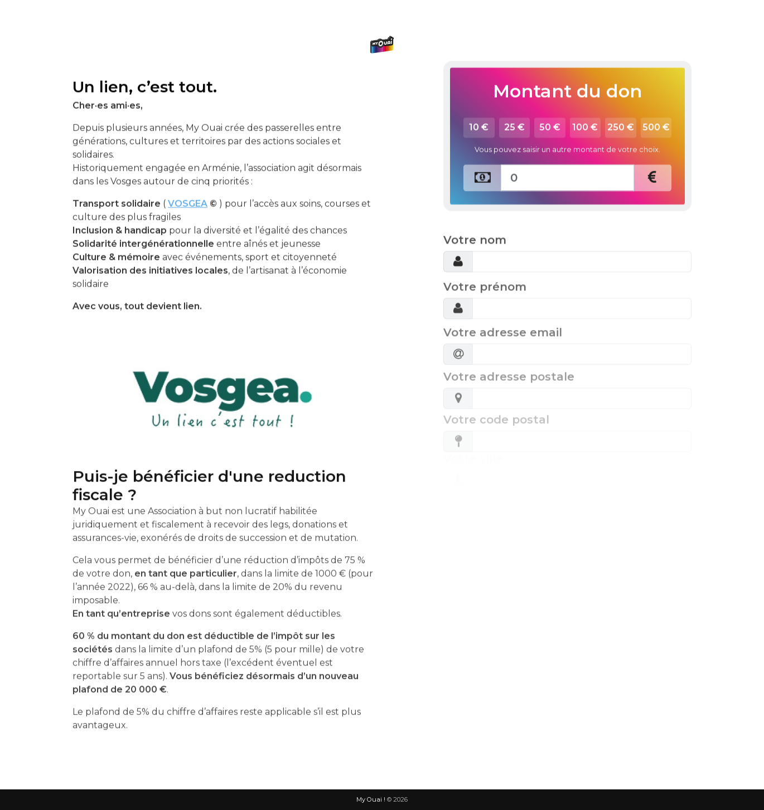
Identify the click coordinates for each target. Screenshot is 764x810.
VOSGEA (187, 174)
